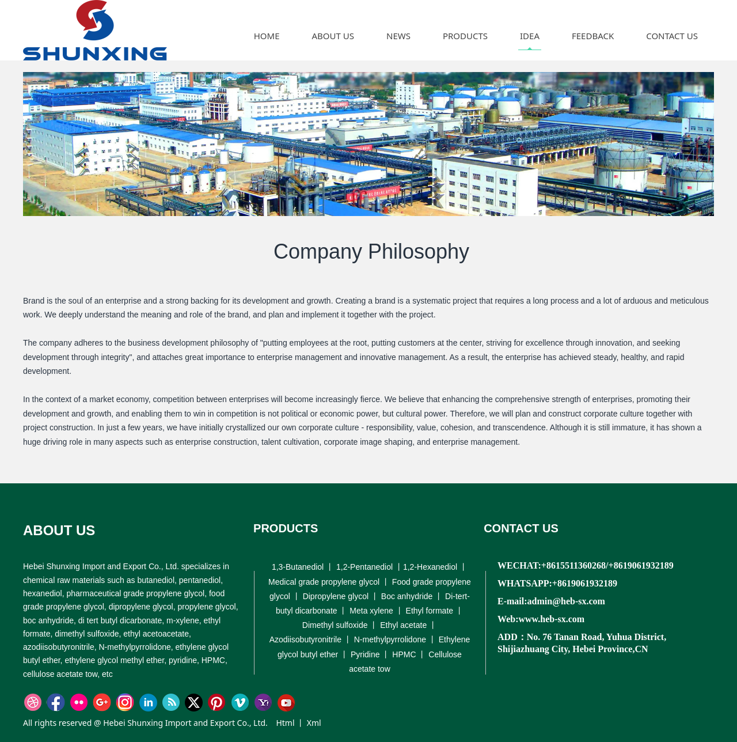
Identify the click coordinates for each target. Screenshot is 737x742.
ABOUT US (333, 35)
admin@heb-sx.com (566, 601)
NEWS (398, 35)
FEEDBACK (593, 35)
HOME (267, 35)
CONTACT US (672, 35)
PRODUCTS (465, 35)
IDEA (530, 35)
